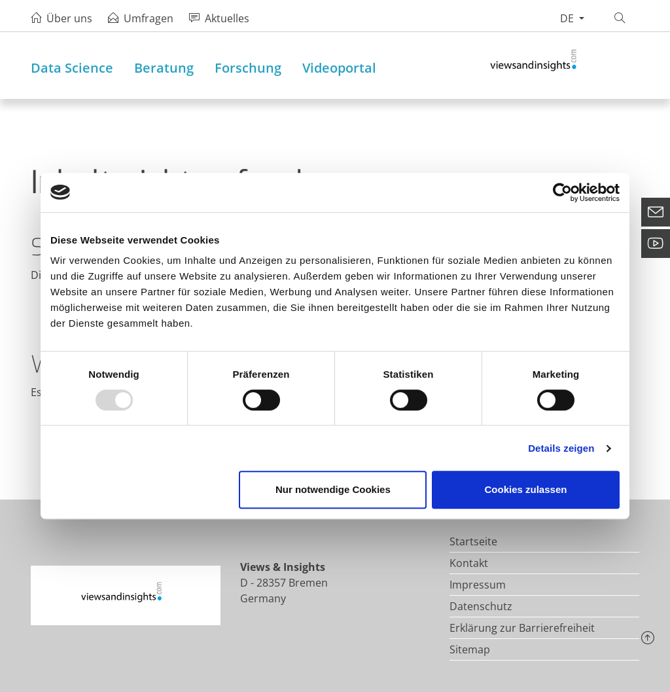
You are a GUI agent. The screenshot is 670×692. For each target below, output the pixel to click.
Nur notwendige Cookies (333, 489)
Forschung (248, 68)
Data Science (72, 68)
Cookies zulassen (526, 489)
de (568, 18)
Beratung (164, 68)
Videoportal (339, 68)
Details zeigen (561, 448)
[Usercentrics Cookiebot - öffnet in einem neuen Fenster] (562, 192)
